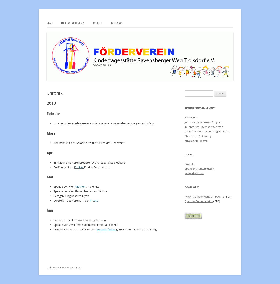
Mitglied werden (194, 173)
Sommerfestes (106, 229)
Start (50, 23)
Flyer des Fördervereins (199, 201)
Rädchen (80, 186)
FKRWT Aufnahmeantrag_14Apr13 (204, 196)
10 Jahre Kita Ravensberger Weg (204, 127)
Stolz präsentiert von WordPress (64, 267)
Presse (94, 200)
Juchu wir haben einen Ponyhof (203, 122)
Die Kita (97, 23)
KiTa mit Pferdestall (196, 140)
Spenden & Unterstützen (199, 168)
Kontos (79, 167)
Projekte (190, 164)
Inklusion (117, 23)
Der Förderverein (73, 23)
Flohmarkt (190, 117)
